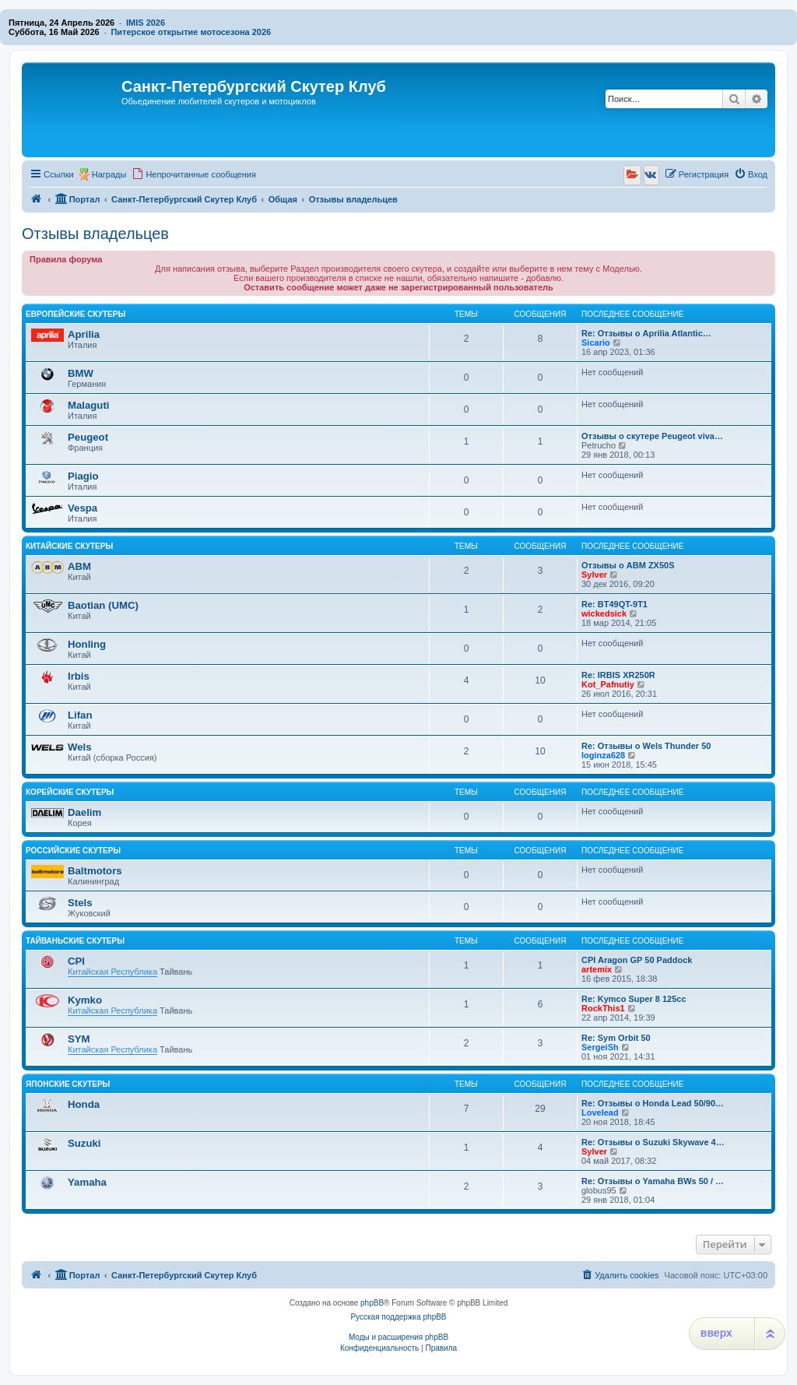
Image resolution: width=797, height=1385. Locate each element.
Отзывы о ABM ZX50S (628, 565)
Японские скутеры (68, 1084)
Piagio (83, 476)
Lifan (80, 715)
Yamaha (87, 1182)
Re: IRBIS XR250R (618, 675)
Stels (80, 903)
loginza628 (603, 755)
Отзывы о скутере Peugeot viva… (652, 436)
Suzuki (84, 1143)
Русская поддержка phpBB (398, 1317)
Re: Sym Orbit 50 (616, 1037)
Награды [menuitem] (109, 174)
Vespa (82, 508)
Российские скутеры (73, 850)
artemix (596, 969)
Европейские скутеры (75, 314)
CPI (76, 961)
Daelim (84, 812)
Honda (84, 1104)
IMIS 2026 (145, 22)
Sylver (594, 574)
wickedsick (604, 613)
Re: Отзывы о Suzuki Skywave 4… (653, 1142)
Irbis (79, 676)
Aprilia (84, 334)
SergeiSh (600, 1047)
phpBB (372, 1303)
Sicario (595, 342)
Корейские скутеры (70, 792)
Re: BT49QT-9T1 (614, 604)
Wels (80, 747)
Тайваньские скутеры (75, 941)
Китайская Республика (112, 971)
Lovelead (600, 1112)
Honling (87, 644)
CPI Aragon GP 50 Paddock (636, 960)
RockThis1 (603, 1008)
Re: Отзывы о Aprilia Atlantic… (646, 333)
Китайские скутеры (69, 546)
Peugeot (88, 437)
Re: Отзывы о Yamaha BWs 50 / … (652, 1181)
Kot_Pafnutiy (607, 684)
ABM (79, 566)
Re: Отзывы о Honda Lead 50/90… (652, 1103)
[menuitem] (194, 174)
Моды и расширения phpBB (398, 1337)
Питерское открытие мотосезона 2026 (191, 32)
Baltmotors (95, 871)
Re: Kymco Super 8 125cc (633, 999)
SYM (79, 1039)
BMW (80, 373)
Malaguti (88, 405)
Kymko (85, 1000)
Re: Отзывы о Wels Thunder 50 (646, 746)
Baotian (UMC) (103, 605)
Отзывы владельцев (95, 233)
